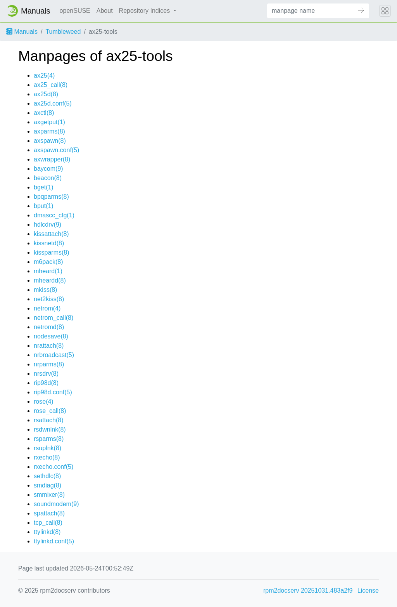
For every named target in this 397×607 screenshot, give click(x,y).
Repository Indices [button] (145, 10)
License (368, 590)
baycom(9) (48, 168)
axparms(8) (49, 131)
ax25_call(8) (50, 85)
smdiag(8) (47, 485)
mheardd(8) (50, 280)
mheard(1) (48, 271)
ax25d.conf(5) (53, 103)
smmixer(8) (49, 494)
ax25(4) (44, 75)
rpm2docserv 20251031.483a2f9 (307, 590)
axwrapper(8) (52, 159)
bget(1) (44, 187)
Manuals (22, 31)
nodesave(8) (51, 336)
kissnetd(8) (49, 243)
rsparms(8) (49, 438)
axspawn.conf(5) (56, 150)
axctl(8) (44, 112)
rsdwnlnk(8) (50, 429)
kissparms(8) (51, 252)
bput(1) (44, 206)
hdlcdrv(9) (47, 224)
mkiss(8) (45, 289)
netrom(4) (47, 308)
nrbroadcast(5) (54, 355)
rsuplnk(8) (47, 448)
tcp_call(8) (48, 522)
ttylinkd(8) (47, 532)
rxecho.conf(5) (53, 466)
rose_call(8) (50, 411)
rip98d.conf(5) (53, 392)
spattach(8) (49, 513)
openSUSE (75, 10)
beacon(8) (48, 178)
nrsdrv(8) (46, 373)
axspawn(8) (50, 140)
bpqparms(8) (51, 196)
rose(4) (44, 401)
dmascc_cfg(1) (54, 215)
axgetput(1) (49, 122)
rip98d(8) (46, 383)
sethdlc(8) (47, 476)
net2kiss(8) (49, 299)
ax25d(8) (46, 94)
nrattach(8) (49, 345)
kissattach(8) (51, 234)
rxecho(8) (47, 457)
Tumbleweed (63, 31)
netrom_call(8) (53, 317)
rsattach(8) (48, 420)
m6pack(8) (48, 261)
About (105, 10)
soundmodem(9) (56, 504)
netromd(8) (49, 327)
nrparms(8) (49, 364)
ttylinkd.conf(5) (54, 541)
